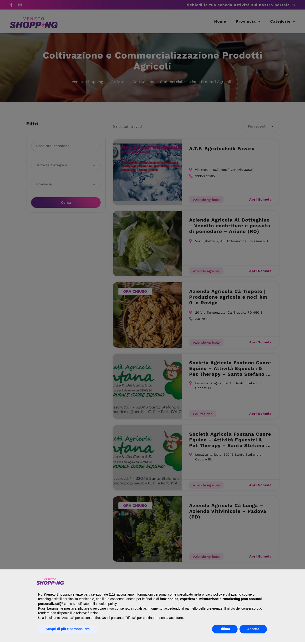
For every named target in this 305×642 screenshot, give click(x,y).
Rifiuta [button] (225, 629)
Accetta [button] (253, 629)
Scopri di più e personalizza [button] (68, 629)
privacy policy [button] (212, 594)
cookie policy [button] (107, 604)
